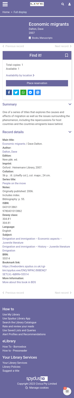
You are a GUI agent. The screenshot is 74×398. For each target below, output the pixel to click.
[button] (66, 55)
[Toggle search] (62, 4)
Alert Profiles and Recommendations (24, 334)
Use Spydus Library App (16, 318)
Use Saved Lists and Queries (19, 330)
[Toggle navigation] (5, 3)
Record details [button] (13, 132)
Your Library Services (14, 362)
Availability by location (20, 75)
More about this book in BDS (19, 282)
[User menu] (69, 4)
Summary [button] (9, 104)
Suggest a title (10, 370)
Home (6, 12)
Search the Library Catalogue (19, 322)
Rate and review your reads (18, 326)
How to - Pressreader (14, 350)
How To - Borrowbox (14, 346)
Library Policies (11, 366)
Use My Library (11, 314)
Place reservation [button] (47, 83)
